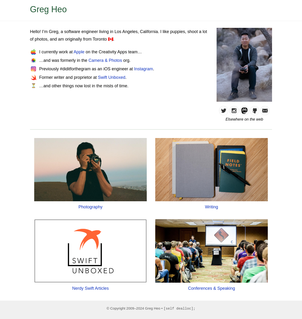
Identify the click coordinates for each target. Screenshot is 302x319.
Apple (79, 52)
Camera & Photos (105, 60)
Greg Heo (48, 9)
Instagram (143, 69)
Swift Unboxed (111, 77)
